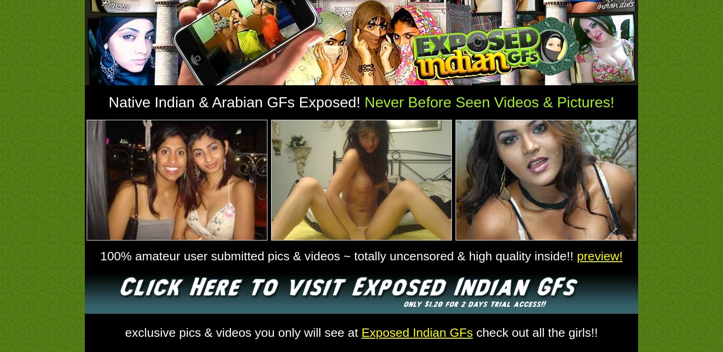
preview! (599, 256)
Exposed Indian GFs (417, 333)
